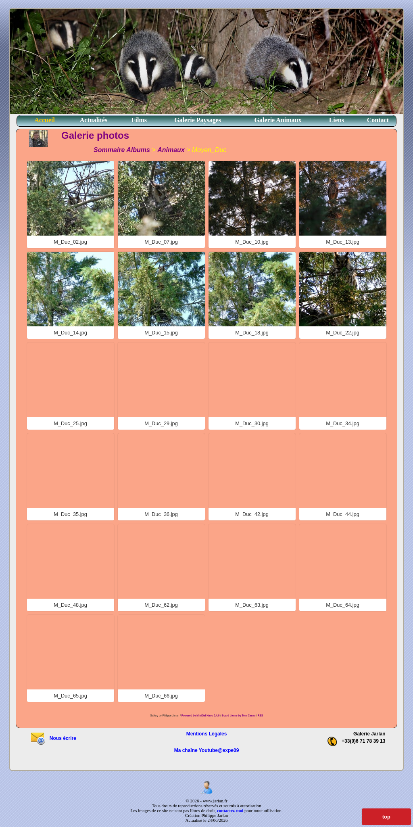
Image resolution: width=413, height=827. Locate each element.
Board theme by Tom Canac (239, 715)
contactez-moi (230, 810)
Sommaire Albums (122, 149)
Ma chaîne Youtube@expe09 (206, 750)
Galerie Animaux (278, 120)
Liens (336, 120)
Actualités (93, 120)
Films (139, 120)
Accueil (44, 120)
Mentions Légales (206, 734)
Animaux (171, 149)
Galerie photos (95, 135)
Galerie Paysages (197, 120)
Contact (378, 120)
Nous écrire (53, 738)
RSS (260, 715)
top (386, 817)
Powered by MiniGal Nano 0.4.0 (200, 715)
